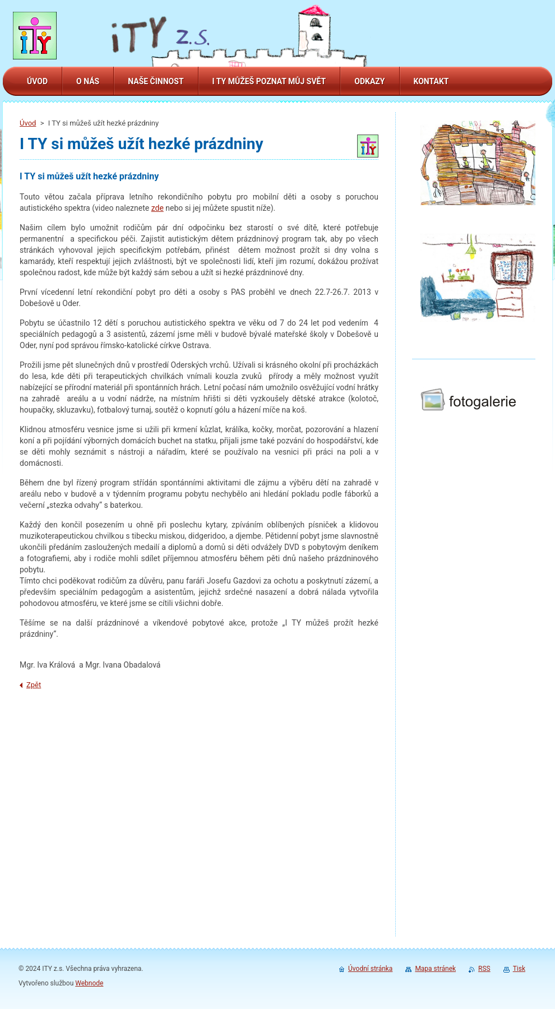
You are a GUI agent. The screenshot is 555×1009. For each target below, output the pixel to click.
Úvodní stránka (370, 969)
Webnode (89, 983)
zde (157, 207)
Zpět (33, 685)
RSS (484, 969)
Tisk (519, 969)
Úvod (28, 123)
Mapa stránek (435, 969)
